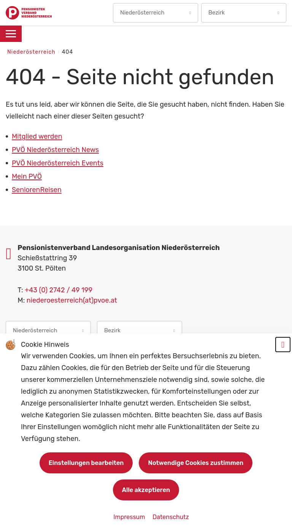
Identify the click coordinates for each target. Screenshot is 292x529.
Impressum (129, 517)
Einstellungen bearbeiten (86, 462)
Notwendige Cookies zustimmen (195, 462)
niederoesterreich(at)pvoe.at (72, 300)
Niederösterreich (32, 52)
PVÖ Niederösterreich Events (57, 163)
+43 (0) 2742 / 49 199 (58, 290)
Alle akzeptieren (146, 490)
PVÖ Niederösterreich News (55, 150)
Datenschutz (170, 517)
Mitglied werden (37, 136)
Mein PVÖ (27, 176)
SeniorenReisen (37, 190)
